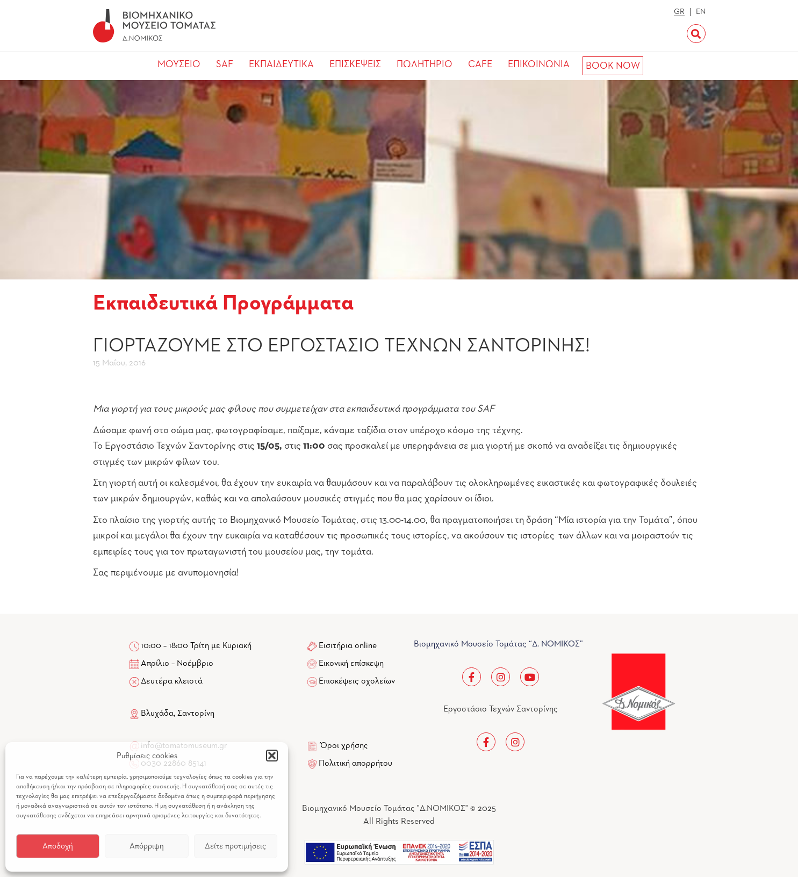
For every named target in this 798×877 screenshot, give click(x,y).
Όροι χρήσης (344, 746)
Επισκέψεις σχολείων (357, 681)
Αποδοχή (57, 846)
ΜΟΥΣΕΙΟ (178, 64)
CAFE (480, 64)
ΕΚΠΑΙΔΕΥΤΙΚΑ (281, 64)
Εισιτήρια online (348, 646)
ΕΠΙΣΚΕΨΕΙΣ (355, 64)
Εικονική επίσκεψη (351, 663)
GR (679, 12)
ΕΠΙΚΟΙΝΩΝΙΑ (539, 64)
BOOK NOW (613, 66)
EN (701, 12)
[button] (272, 755)
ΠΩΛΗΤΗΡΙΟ (424, 64)
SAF (224, 64)
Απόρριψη (147, 846)
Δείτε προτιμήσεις (235, 846)
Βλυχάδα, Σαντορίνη (172, 713)
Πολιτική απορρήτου (355, 763)
